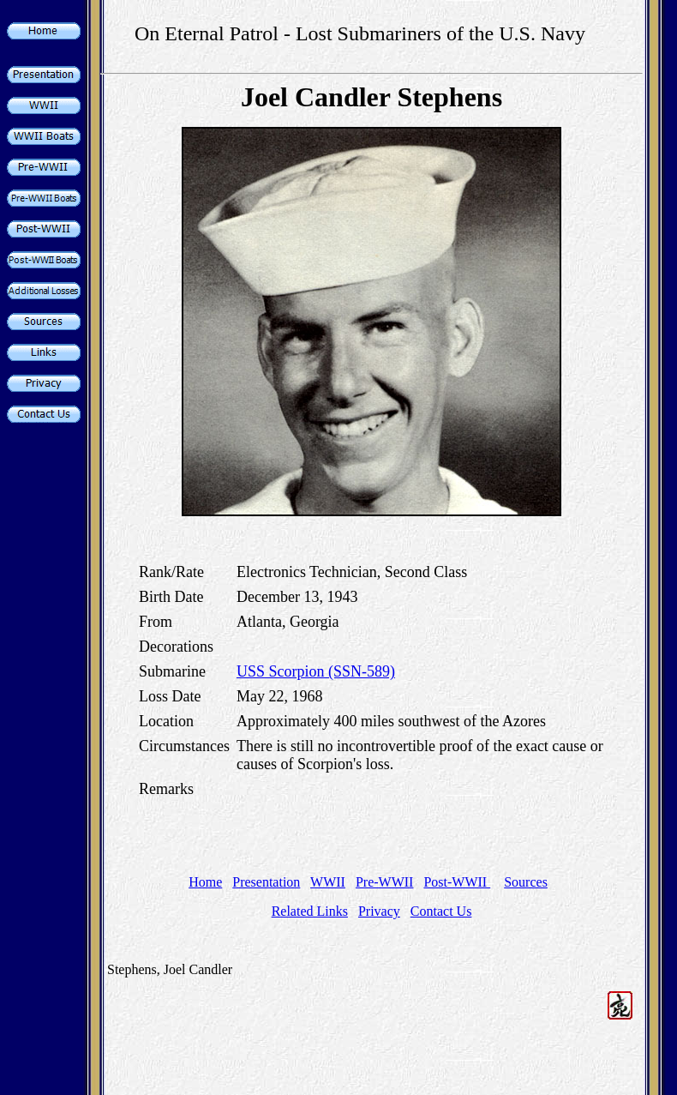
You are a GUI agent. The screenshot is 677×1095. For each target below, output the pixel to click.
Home (205, 882)
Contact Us (441, 911)
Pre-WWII (385, 882)
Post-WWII (456, 882)
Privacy (379, 911)
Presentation (266, 882)
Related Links (310, 911)
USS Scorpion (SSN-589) (316, 671)
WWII (327, 882)
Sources (526, 882)
